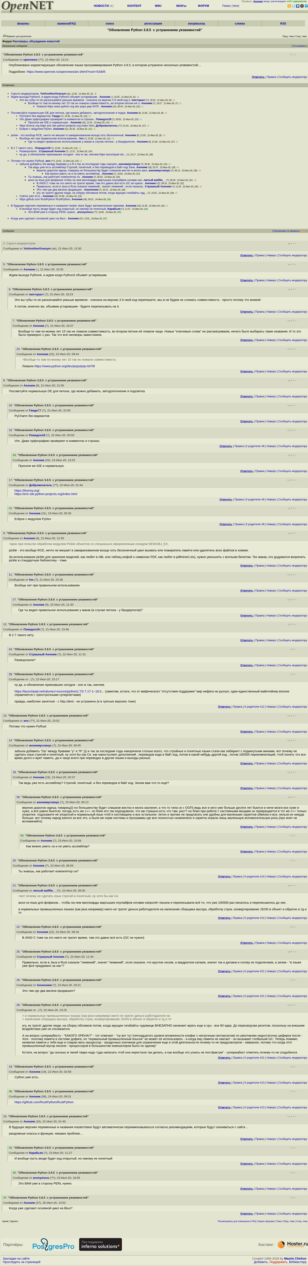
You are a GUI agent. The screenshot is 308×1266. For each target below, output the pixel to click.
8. (4, 380)
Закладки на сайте (16, 1258)
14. (11, 740)
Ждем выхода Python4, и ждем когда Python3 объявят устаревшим (54, 96)
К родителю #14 (254, 876)
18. (15, 772)
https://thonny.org (27, 490)
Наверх (271, 255)
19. (11, 1066)
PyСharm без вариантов (34, 116)
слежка (240, 23)
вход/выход (196, 23)
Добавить (261, 1262)
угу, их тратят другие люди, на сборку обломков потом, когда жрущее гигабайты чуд (91, 192)
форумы (23, 23)
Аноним (104, 96)
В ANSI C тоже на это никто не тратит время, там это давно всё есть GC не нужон (90, 183)
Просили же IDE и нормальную (48, 122)
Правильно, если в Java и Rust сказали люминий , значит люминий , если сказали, (90, 186)
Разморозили (28, 151)
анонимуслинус (129, 164)
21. (15, 885)
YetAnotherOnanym (53, 93)
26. (18, 980)
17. (11, 480)
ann (48, 160)
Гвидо (56, 116)
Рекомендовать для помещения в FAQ (237, 1221)
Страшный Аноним (52, 151)
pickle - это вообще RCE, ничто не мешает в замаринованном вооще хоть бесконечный (67, 135)
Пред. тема (289, 1221)
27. (15, 599)
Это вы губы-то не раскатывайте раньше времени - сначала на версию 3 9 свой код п (74, 100)
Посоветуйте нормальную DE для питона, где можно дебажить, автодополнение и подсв (68, 112)
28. (11, 674)
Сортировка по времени (286, 231)
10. (11, 405)
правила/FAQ (66, 23)
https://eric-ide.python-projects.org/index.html (46, 494)
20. (15, 860)
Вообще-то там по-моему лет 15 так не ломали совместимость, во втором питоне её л (84, 103)
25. (18, 951)
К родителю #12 (254, 706)
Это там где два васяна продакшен (60, 189)
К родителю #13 (254, 1082)
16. (5, 1116)
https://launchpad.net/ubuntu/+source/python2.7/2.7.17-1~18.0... (59, 691)
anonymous (85, 212)
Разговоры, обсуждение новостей (36, 41)
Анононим (91, 189)
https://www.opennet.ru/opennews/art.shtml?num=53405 (66, 71)
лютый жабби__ (155, 180)
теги (235, 5)
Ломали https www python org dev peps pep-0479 (68, 106)
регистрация (278, 1)
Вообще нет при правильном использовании (48, 138)
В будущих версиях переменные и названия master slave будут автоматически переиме (67, 205)
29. (18, 1005)
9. (4, 533)
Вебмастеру (298, 1262)
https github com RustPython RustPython (44, 199)
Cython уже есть (30, 196)
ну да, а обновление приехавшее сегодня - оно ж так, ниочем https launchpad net (71, 154)
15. (11, 430)
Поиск (226, 5)
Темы (278, 1221)
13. (5, 715)
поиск (110, 23)
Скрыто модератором (25, 93)
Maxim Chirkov (295, 1258)
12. (5, 624)
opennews (30, 59)
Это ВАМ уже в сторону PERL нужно (52, 212)
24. (11, 649)
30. (18, 797)
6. (10, 289)
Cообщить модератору (292, 77)
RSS (283, 23)
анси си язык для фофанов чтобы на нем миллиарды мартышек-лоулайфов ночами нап (85, 180)
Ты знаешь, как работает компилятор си (54, 176)
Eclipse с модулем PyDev (35, 128)
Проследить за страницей (21, 1262)
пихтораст (139, 100)
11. (11, 574)
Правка (271, 77)
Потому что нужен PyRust (27, 160)
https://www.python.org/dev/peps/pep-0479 (64, 366)
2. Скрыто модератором (19, 243)
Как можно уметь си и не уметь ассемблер (73, 173)
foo (81, 138)
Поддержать (278, 1262)
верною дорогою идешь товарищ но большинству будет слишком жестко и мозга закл (92, 170)
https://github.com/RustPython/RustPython (44, 1102)
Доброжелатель (107, 125)
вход (266, 1)
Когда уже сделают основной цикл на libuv (38, 218)
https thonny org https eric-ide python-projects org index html (56, 125)
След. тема (301, 1221)
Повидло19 (103, 119)
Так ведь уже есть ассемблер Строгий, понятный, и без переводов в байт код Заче (81, 167)
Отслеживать (299, 46)
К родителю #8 (255, 446)
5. (4, 264)
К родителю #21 (254, 971)
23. (18, 349)
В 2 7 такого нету (22, 148)
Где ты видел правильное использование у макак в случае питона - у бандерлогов (81, 141)
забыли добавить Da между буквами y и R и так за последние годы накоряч (68, 164)
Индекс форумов (266, 1221)
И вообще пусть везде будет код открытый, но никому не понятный (62, 208)
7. (14, 320)
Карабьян (114, 208)
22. (18, 926)
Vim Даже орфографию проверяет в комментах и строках (56, 119)
